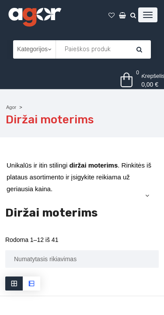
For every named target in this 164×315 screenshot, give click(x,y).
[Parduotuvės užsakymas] (82, 259)
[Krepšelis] (139, 49)
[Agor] (35, 15)
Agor (11, 107)
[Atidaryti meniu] (147, 14)
